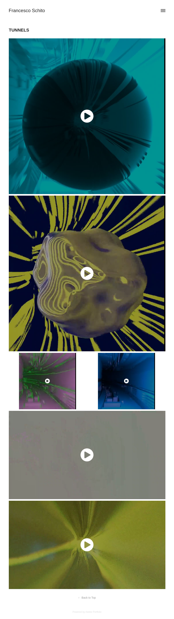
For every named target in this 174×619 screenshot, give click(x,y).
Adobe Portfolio (93, 612)
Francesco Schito (27, 10)
